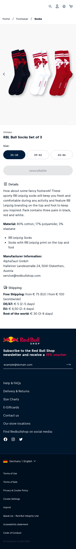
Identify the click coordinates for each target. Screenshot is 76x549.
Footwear (22, 18)
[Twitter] (21, 440)
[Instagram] (13, 440)
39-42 (38, 155)
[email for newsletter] (33, 364)
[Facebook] (5, 440)
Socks (38, 18)
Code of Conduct (12, 532)
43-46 (62, 155)
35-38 (14, 155)
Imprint (7, 507)
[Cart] (71, 6)
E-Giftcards (11, 407)
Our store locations (16, 423)
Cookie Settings (11, 498)
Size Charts (11, 399)
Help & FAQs (12, 383)
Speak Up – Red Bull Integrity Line (21, 515)
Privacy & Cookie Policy (15, 490)
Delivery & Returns (16, 391)
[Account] (57, 6)
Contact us (11, 415)
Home (6, 18)
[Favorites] (64, 6)
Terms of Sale (10, 481)
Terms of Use (10, 473)
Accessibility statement (15, 524)
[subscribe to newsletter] (68, 364)
